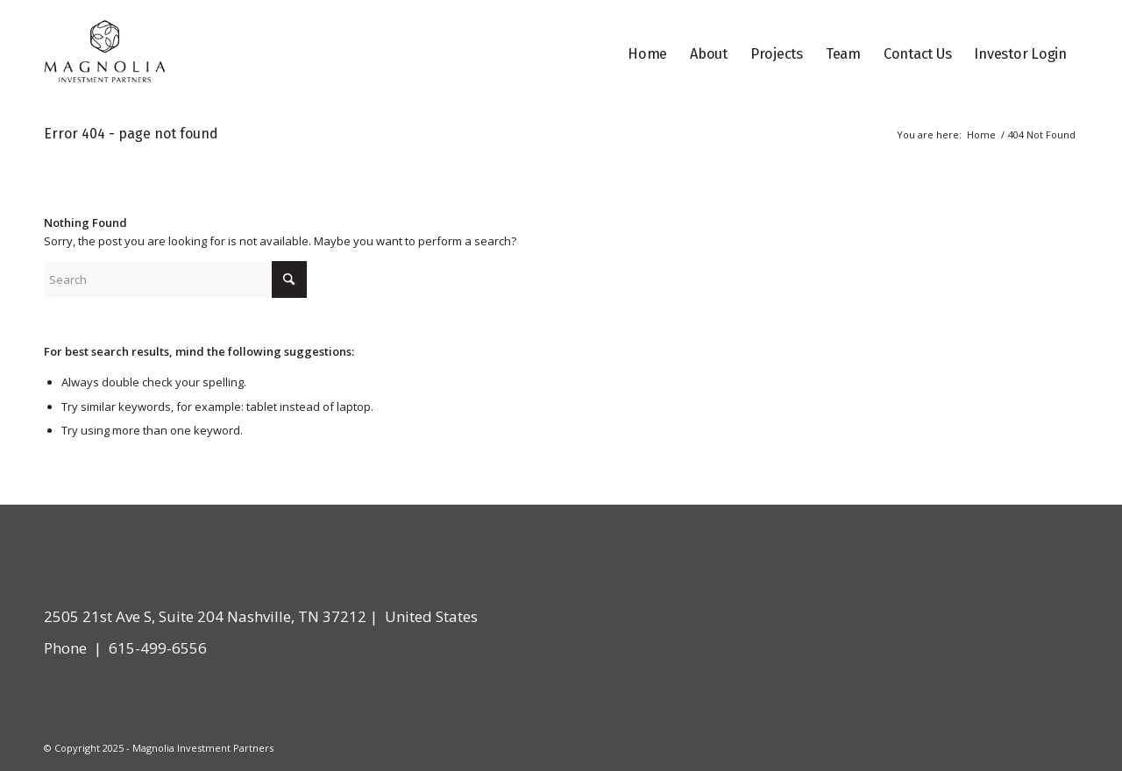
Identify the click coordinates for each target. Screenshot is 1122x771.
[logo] (105, 54)
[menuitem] (647, 54)
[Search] (175, 279)
